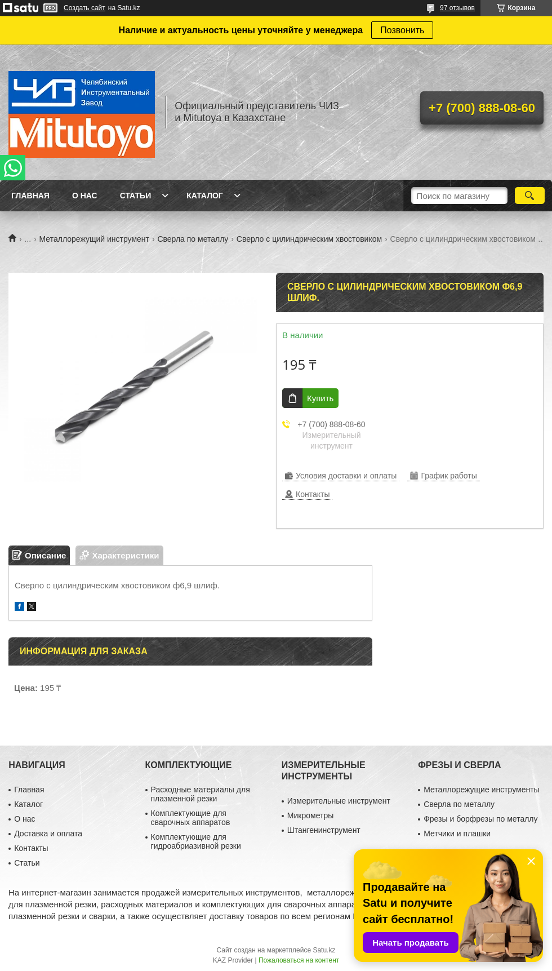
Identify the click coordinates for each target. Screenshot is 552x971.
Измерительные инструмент (338, 800)
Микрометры (310, 815)
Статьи (136, 195)
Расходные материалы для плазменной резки (200, 794)
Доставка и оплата (48, 833)
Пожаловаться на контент (299, 960)
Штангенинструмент (323, 830)
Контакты (31, 848)
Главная (30, 195)
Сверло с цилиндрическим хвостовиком (309, 238)
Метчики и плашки (457, 833)
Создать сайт (84, 8)
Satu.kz (324, 950)
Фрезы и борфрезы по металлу (480, 818)
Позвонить (402, 30)
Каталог (204, 195)
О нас (84, 195)
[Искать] (530, 195)
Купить (320, 398)
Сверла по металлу (192, 238)
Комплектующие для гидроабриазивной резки (196, 841)
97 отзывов (457, 8)
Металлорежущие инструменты (481, 789)
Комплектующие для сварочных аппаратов (190, 818)
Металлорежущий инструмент (94, 238)
